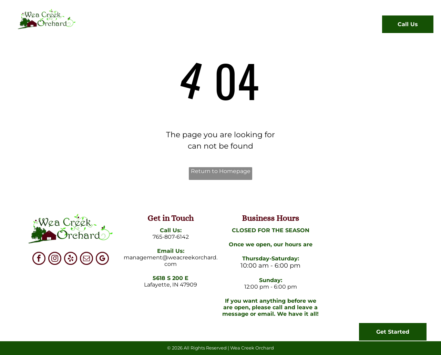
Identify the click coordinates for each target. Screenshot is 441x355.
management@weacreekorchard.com (170, 260)
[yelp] (70, 259)
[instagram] (54, 259)
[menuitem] (108, 26)
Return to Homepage (220, 171)
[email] (86, 259)
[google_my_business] (102, 259)
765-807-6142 (171, 237)
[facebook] (38, 259)
